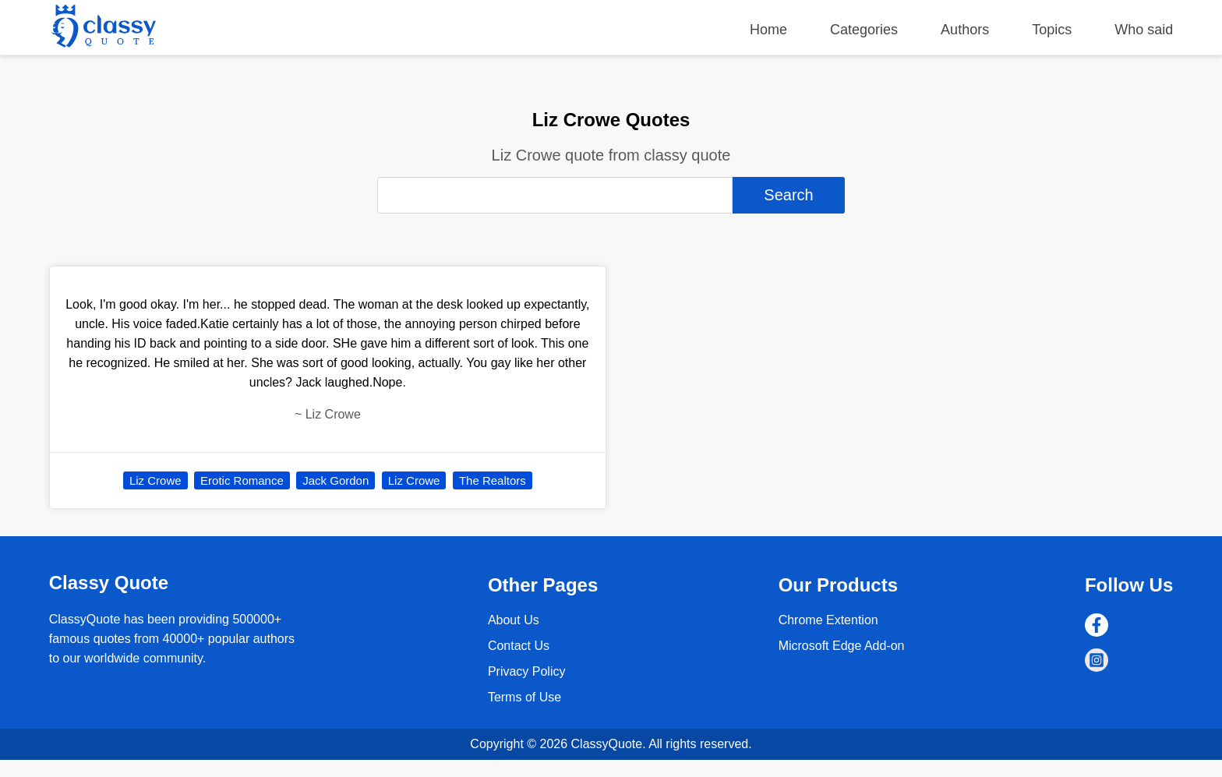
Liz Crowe (155, 480)
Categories (864, 29)
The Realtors (492, 480)
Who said (1143, 29)
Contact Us (518, 645)
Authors (965, 29)
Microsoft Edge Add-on (842, 645)
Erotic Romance (242, 480)
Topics (1052, 29)
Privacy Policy (527, 671)
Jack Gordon (335, 480)
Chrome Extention (828, 620)
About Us (513, 620)
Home (768, 29)
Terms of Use (524, 697)
